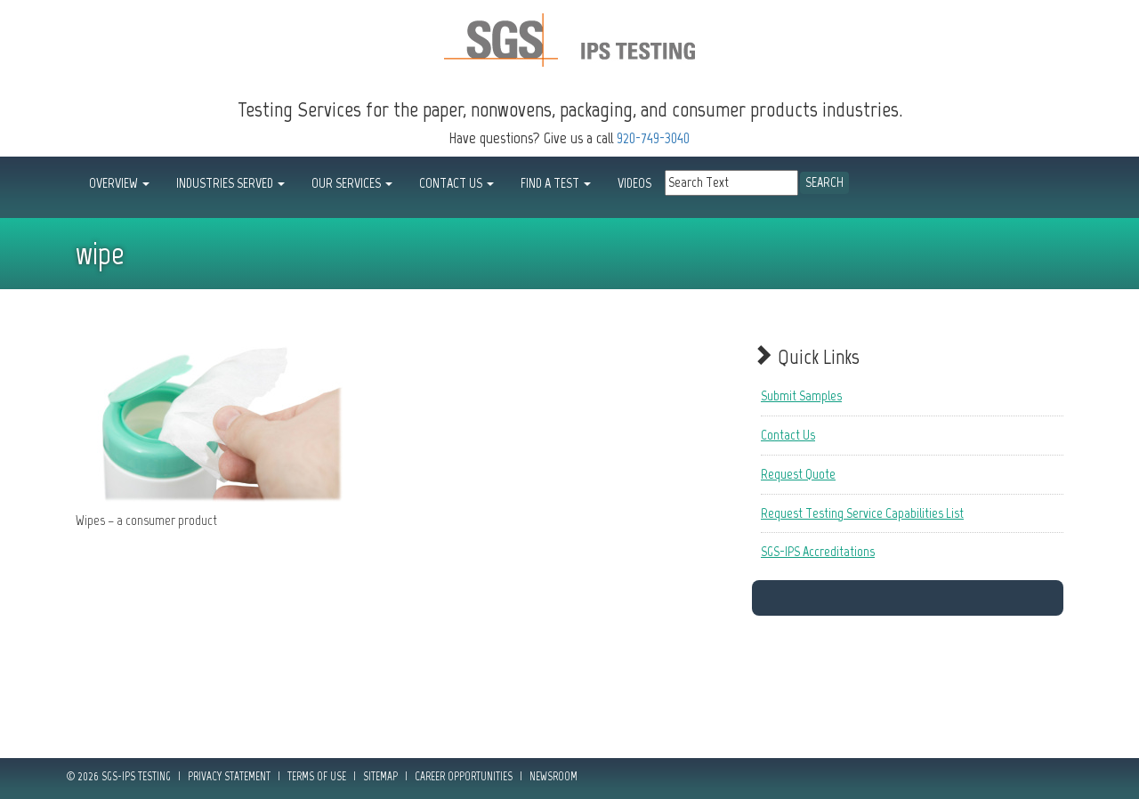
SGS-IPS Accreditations (818, 551)
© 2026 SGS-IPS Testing (119, 776)
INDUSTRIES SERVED (230, 182)
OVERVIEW (119, 182)
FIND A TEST (556, 182)
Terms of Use (316, 776)
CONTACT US (456, 182)
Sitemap (380, 776)
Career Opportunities (464, 776)
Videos (634, 182)
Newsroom (553, 776)
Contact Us (788, 434)
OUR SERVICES (351, 182)
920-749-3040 (653, 138)
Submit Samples (801, 395)
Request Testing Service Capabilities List (862, 512)
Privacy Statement (229, 776)
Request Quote (798, 473)
